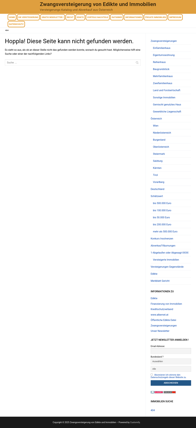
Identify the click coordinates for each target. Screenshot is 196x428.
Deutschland (157, 189)
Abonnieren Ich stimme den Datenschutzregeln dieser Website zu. (169, 376)
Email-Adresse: (158, 346)
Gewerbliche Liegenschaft (167, 111)
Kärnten (157, 168)
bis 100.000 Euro (162, 210)
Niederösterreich (162, 132)
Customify (135, 422)
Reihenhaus (159, 62)
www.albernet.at (159, 314)
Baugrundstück (161, 69)
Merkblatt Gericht (160, 280)
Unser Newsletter (160, 331)
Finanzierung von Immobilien (166, 303)
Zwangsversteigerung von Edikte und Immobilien (98, 4)
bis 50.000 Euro (161, 217)
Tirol (155, 175)
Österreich (156, 118)
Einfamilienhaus (161, 48)
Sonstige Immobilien (164, 97)
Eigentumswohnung (164, 55)
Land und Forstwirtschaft (166, 90)
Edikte (154, 273)
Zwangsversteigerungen (164, 41)
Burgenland (159, 139)
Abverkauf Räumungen (163, 245)
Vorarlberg (158, 182)
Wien (155, 125)
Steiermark (159, 153)
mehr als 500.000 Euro (165, 231)
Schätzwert (157, 196)
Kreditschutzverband (162, 309)
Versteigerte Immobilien (166, 259)
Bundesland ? (157, 357)
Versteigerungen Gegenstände (167, 266)
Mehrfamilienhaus (163, 76)
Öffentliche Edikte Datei (163, 320)
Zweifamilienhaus (162, 83)
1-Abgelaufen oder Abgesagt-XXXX (170, 252)
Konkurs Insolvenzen (162, 238)
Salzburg (157, 160)
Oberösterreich (161, 146)
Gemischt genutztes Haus (167, 104)
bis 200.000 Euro (162, 224)
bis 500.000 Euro (162, 203)
